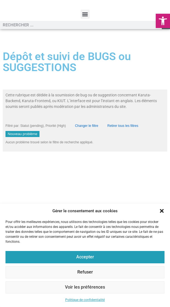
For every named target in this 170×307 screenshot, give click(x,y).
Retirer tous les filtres (122, 149)
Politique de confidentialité (85, 300)
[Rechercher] (166, 48)
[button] (163, 21)
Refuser (85, 272)
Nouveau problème (22, 157)
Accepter (85, 257)
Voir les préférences (85, 287)
